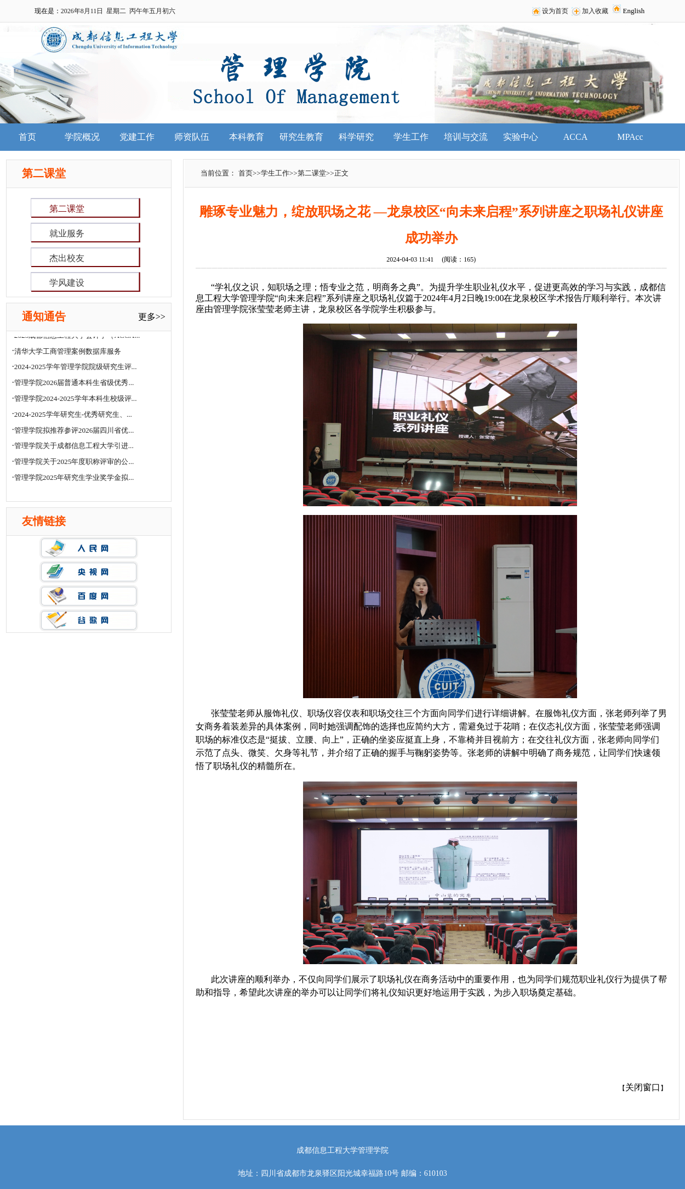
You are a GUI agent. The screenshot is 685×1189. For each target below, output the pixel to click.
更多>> (151, 316)
